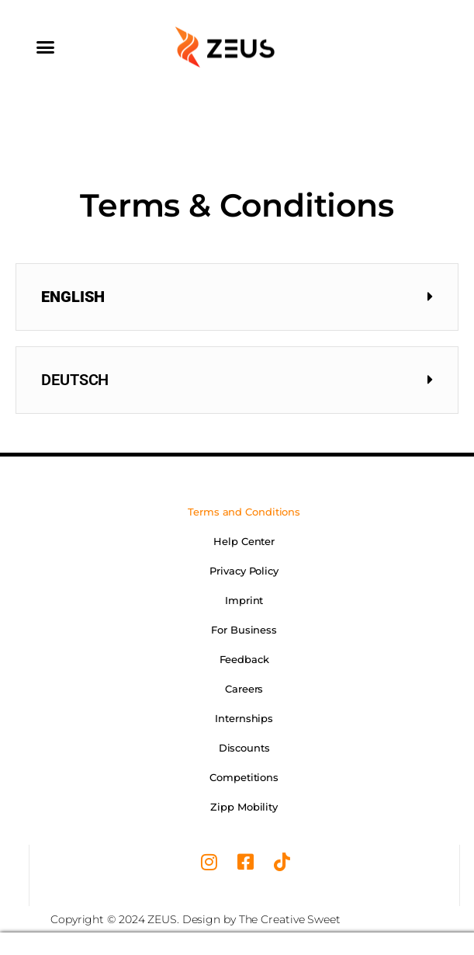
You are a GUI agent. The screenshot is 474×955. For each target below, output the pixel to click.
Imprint (244, 600)
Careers (244, 688)
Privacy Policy (244, 570)
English (73, 296)
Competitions (244, 777)
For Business (244, 629)
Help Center (244, 541)
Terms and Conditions (244, 511)
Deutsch (75, 379)
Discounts (244, 747)
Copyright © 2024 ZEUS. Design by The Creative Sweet (195, 919)
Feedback (244, 659)
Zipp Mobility (244, 806)
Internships (244, 718)
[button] (45, 46)
